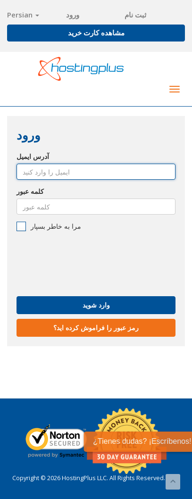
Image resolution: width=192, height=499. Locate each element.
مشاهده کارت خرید (96, 32)
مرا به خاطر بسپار (49, 226)
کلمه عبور (30, 191)
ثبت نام (135, 14)
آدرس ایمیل (33, 156)
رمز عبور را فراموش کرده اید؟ (96, 327)
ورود (72, 14)
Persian (23, 14)
